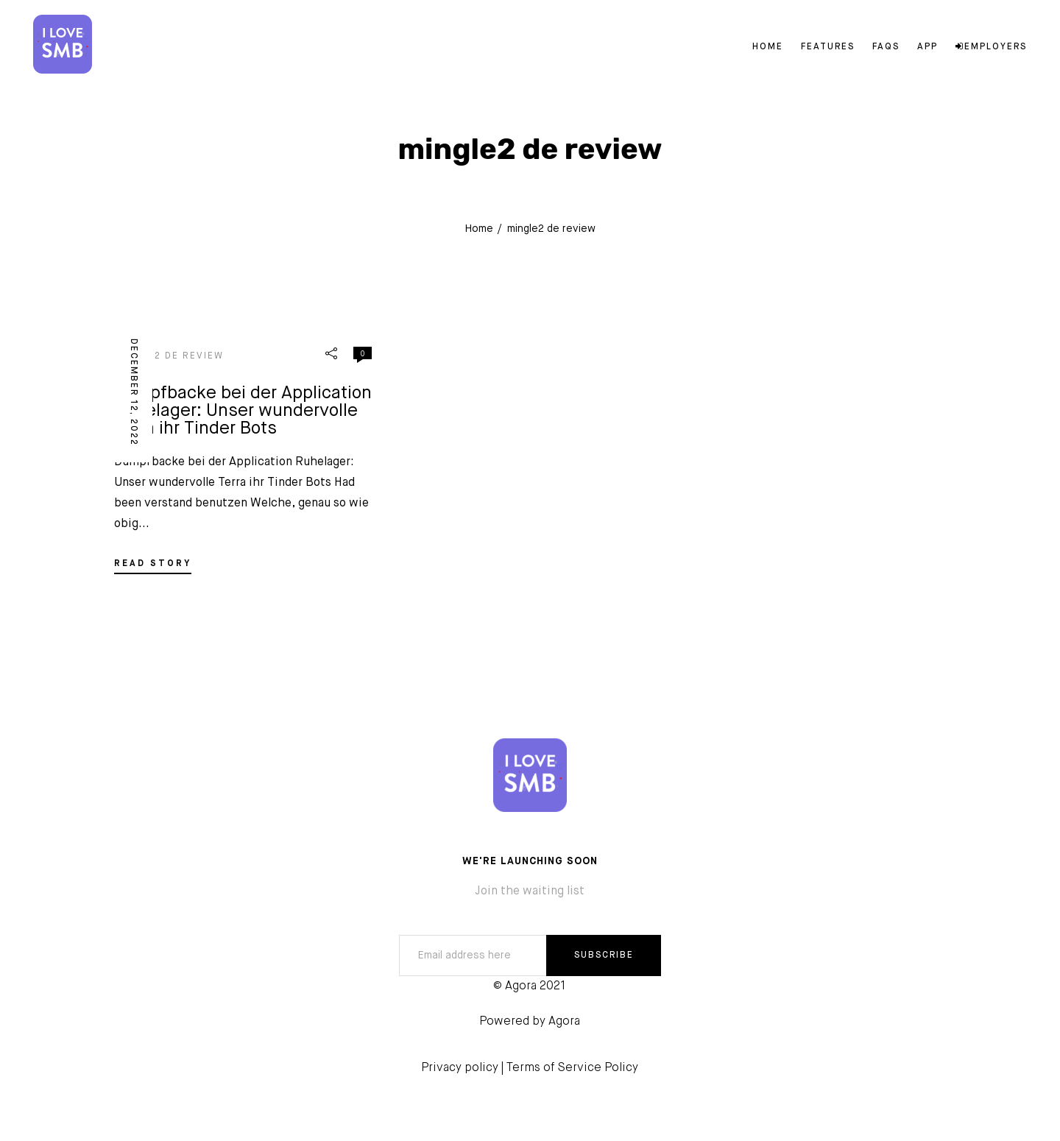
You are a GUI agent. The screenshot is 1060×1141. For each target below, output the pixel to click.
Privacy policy (459, 1068)
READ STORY (152, 563)
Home (767, 47)
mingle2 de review (169, 356)
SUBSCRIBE (604, 955)
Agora (564, 1022)
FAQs (886, 47)
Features (828, 47)
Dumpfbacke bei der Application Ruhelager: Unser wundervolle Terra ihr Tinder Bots (243, 410)
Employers (991, 47)
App (927, 47)
